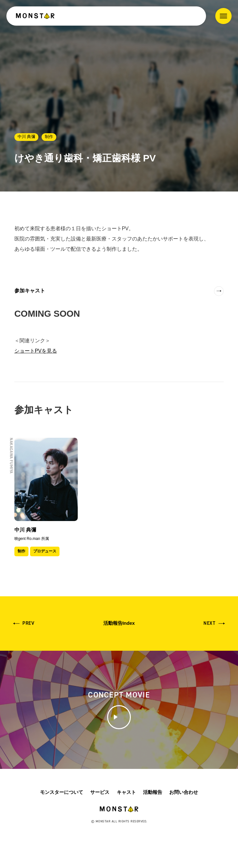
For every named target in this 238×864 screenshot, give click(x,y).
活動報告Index (119, 625)
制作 (49, 136)
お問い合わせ (183, 813)
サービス (99, 813)
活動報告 (152, 813)
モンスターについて (61, 813)
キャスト (126, 813)
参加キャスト (29, 290)
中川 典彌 (27, 136)
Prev (28, 625)
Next (209, 625)
